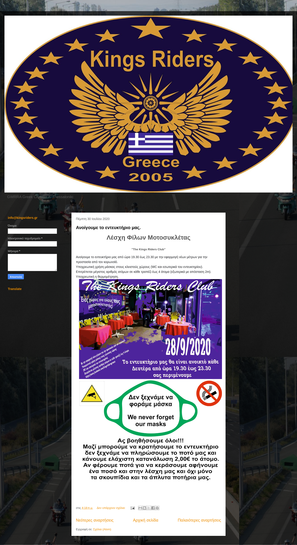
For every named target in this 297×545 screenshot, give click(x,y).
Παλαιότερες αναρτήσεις (199, 520)
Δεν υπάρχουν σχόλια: (111, 508)
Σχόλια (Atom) (102, 529)
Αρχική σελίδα (145, 520)
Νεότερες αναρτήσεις (94, 520)
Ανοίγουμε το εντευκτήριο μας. (108, 227)
